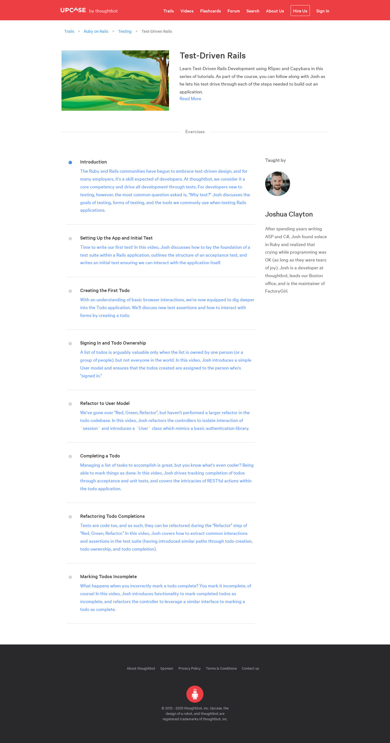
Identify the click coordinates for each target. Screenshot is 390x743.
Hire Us (300, 11)
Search (252, 11)
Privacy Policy (189, 668)
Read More (190, 98)
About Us (275, 11)
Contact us (250, 668)
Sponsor (166, 668)
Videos (187, 11)
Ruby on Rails (96, 31)
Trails (168, 11)
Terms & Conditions (221, 668)
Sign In (322, 11)
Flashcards (210, 11)
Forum (233, 11)
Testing (125, 31)
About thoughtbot (141, 668)
